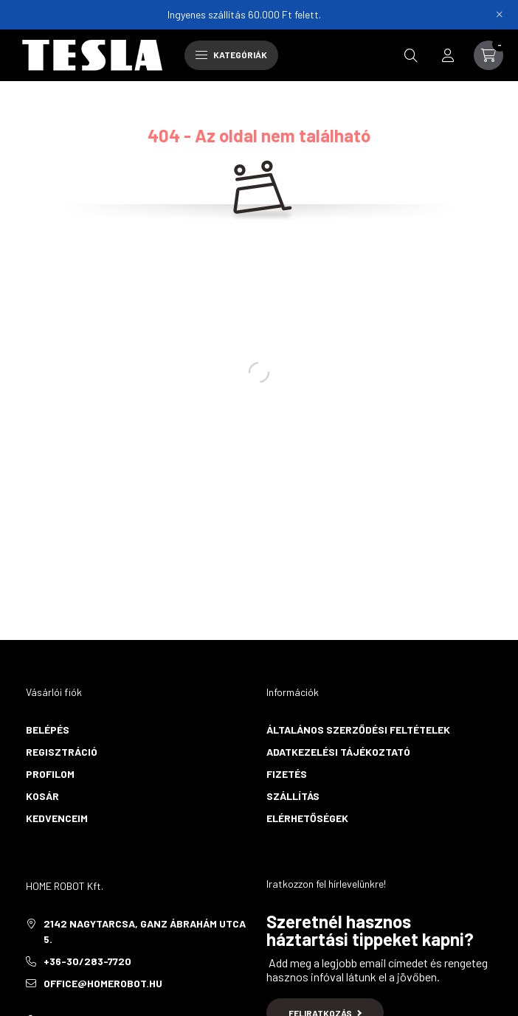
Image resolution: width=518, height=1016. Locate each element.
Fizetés (286, 774)
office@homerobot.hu (103, 983)
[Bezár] (499, 15)
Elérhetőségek (307, 818)
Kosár (42, 796)
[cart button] (488, 55)
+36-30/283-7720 (87, 961)
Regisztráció (61, 751)
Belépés (47, 729)
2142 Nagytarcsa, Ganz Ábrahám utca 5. (145, 931)
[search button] (411, 55)
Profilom (50, 774)
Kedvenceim (57, 818)
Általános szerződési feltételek (358, 729)
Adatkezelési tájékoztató (338, 751)
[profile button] (448, 55)
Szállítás (293, 796)
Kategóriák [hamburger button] (231, 54)
